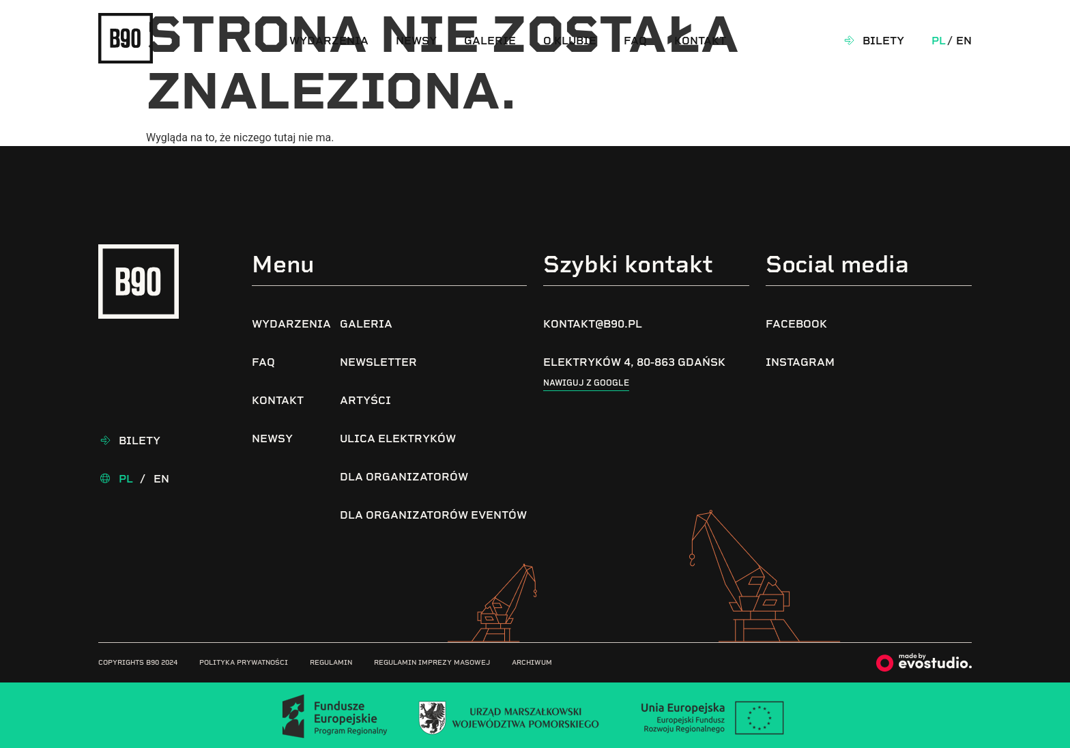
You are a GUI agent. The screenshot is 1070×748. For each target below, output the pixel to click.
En (964, 40)
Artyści (365, 400)
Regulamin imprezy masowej (432, 662)
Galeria (366, 323)
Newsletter (378, 362)
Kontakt (700, 40)
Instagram (800, 362)
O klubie (569, 40)
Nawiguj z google (586, 383)
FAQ (635, 40)
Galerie (490, 40)
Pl (938, 40)
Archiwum (532, 662)
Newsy (416, 40)
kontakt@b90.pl (592, 323)
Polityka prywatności (243, 662)
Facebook (796, 323)
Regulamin (331, 662)
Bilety (883, 40)
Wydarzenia (328, 40)
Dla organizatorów (404, 476)
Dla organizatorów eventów (433, 514)
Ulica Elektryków (398, 438)
